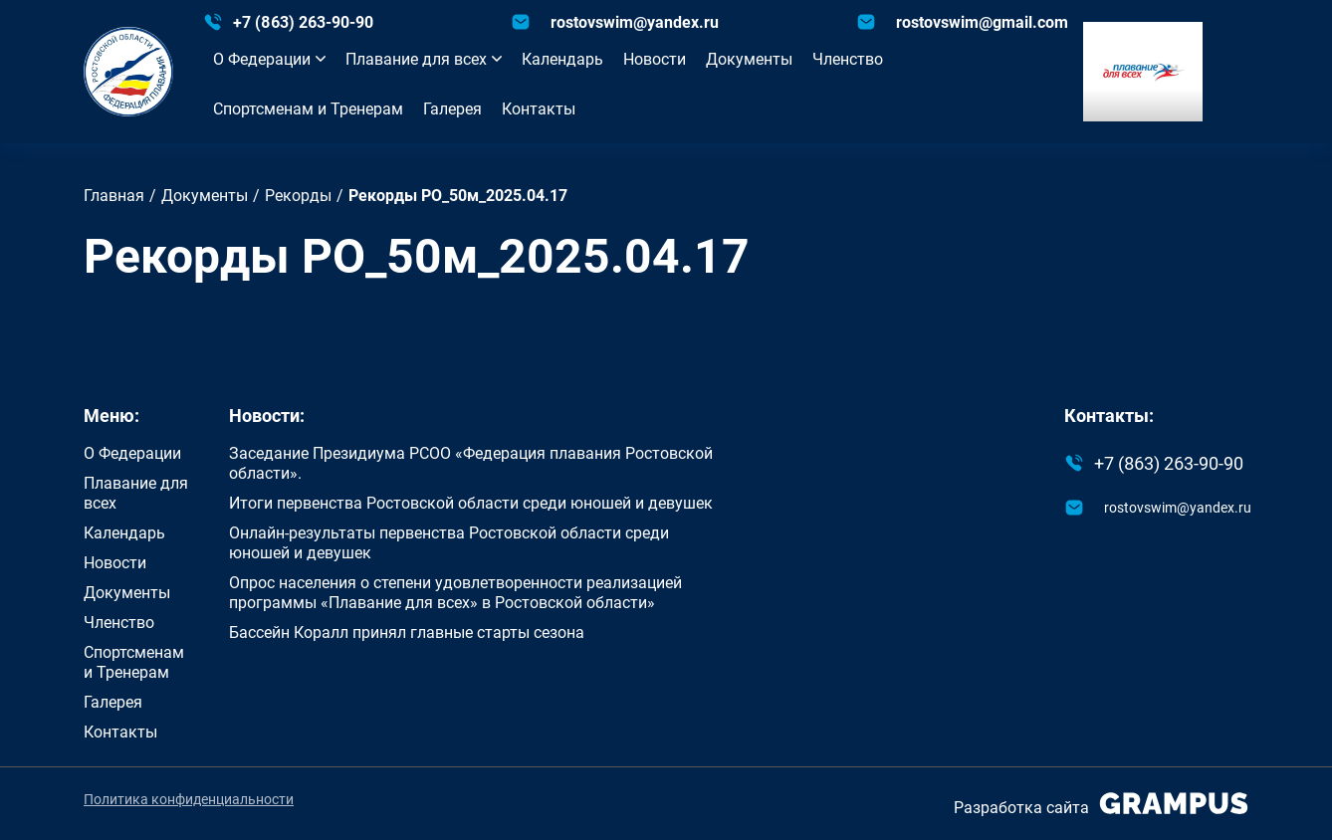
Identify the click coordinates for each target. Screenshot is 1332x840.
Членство (847, 59)
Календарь (562, 59)
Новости (654, 59)
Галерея (452, 108)
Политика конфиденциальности (189, 799)
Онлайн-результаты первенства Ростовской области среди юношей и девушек (449, 542)
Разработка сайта (1101, 803)
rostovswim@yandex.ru (635, 22)
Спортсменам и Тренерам (308, 108)
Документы (749, 59)
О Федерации (269, 59)
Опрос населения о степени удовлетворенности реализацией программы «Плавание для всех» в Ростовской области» (455, 592)
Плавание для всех (423, 59)
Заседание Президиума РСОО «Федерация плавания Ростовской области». (471, 463)
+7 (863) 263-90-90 (303, 22)
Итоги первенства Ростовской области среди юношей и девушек (471, 503)
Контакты (538, 108)
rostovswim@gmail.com (982, 22)
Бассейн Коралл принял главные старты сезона (406, 632)
